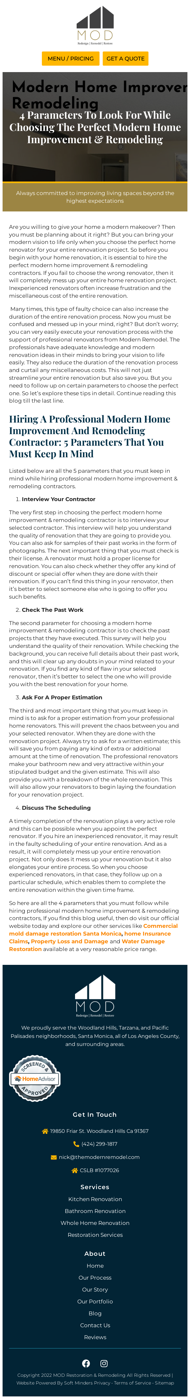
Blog (95, 1313)
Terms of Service (132, 1383)
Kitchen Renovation (95, 1199)
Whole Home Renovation (95, 1223)
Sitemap (164, 1383)
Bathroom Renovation (95, 1211)
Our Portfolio (95, 1301)
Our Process (95, 1277)
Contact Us (95, 1325)
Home (95, 1266)
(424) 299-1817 (99, 1144)
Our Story (95, 1289)
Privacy (102, 1383)
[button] (71, 58)
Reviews (95, 1337)
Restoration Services (95, 1235)
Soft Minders (78, 1383)
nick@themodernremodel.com (99, 1157)
